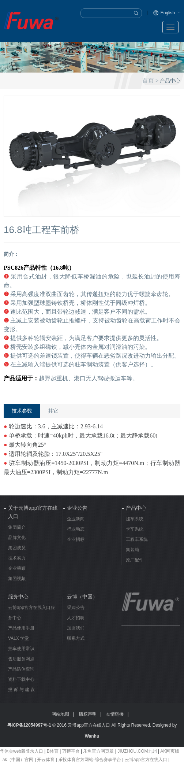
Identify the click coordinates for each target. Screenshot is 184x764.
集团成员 (17, 547)
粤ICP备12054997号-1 (29, 725)
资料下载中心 (21, 679)
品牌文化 (17, 537)
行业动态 (76, 529)
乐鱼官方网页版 (98, 751)
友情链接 (115, 714)
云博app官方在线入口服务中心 (31, 612)
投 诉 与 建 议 (21, 689)
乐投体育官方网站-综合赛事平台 (89, 759)
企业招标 (76, 539)
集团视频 (17, 578)
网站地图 (60, 714)
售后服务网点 (21, 658)
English (168, 12)
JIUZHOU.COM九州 (137, 751)
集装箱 (132, 549)
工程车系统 (137, 539)
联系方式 (76, 638)
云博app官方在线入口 (146, 759)
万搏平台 (71, 751)
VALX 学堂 (18, 638)
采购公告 (76, 607)
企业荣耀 (17, 568)
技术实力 (17, 558)
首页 (148, 80)
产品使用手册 (21, 628)
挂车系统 (134, 518)
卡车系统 (134, 529)
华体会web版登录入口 (21, 751)
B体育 (53, 751)
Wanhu (92, 736)
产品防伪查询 (21, 669)
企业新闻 (76, 518)
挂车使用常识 (21, 648)
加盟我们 (76, 628)
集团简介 (17, 527)
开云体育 (46, 759)
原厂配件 (134, 559)
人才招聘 (76, 617)
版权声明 (88, 714)
